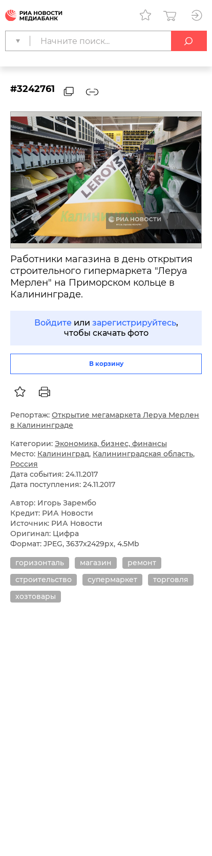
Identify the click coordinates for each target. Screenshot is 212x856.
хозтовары (35, 596)
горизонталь (39, 562)
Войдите (53, 323)
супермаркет (112, 579)
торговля (170, 579)
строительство (43, 579)
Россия (24, 464)
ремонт (142, 562)
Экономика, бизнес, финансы (111, 443)
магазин (96, 562)
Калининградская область (143, 453)
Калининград (63, 453)
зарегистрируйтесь (134, 323)
